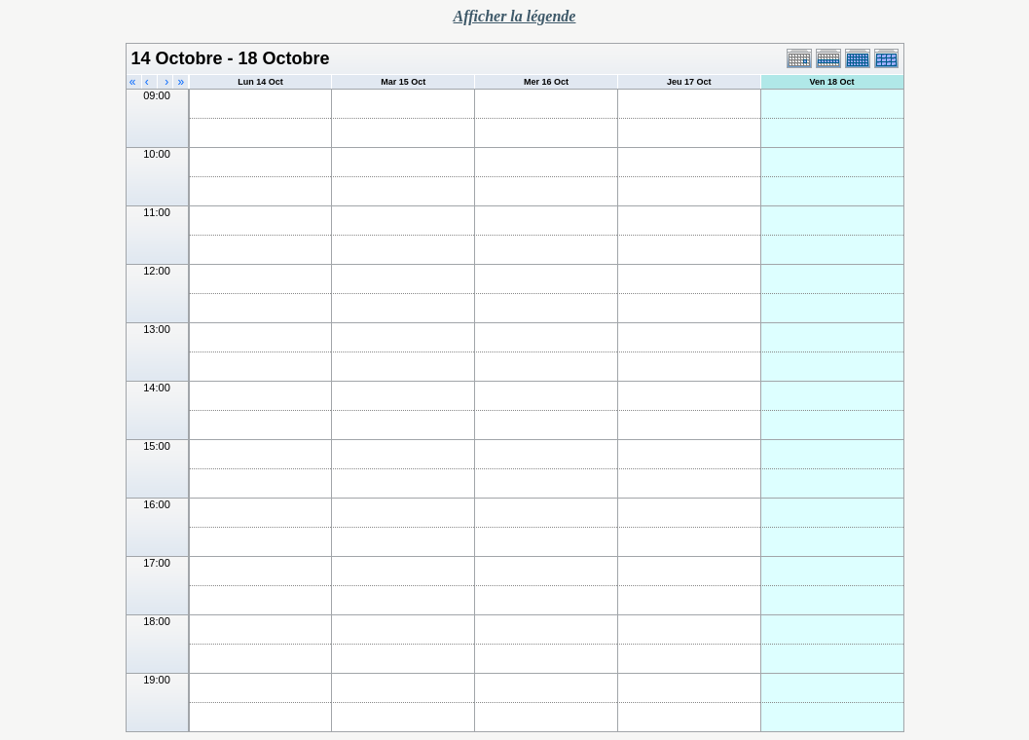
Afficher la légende (515, 16)
